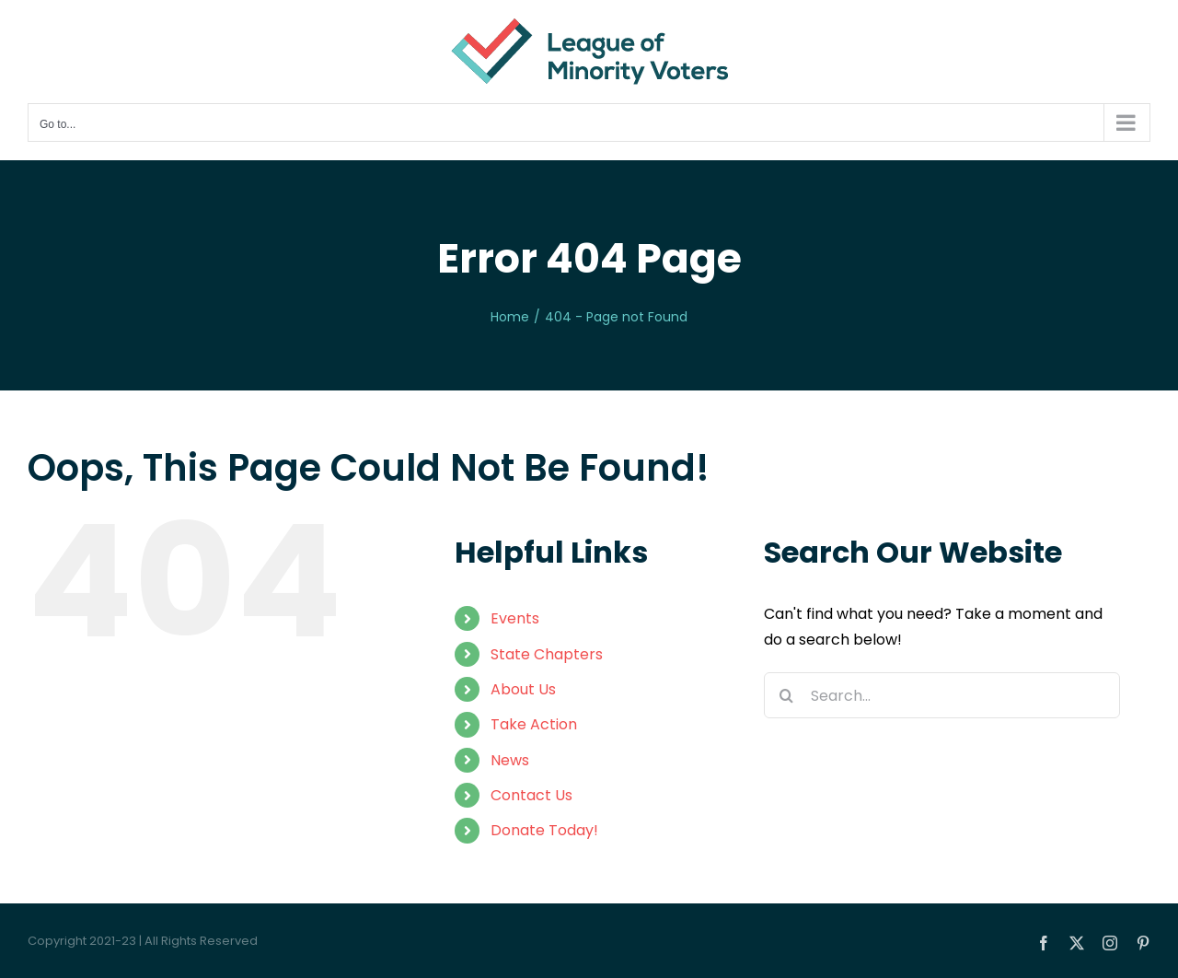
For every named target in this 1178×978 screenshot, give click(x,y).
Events (515, 618)
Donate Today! (544, 830)
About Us (523, 689)
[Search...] (942, 695)
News (510, 760)
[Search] (787, 695)
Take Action (534, 724)
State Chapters (547, 654)
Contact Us (531, 795)
